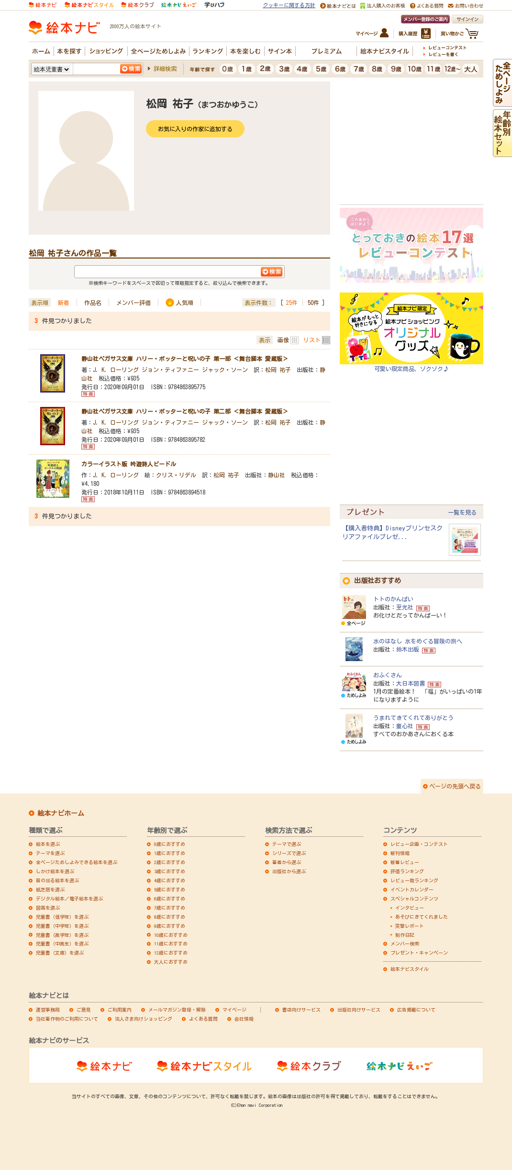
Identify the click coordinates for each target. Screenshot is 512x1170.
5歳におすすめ (169, 889)
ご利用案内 (120, 1009)
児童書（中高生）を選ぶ (62, 943)
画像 (283, 340)
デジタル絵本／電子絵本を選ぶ (69, 898)
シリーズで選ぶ (289, 853)
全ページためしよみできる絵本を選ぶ (76, 862)
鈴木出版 (407, 649)
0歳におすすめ (169, 844)
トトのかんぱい (393, 599)
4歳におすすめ (169, 880)
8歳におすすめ (169, 916)
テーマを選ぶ (50, 853)
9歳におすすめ (169, 925)
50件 (313, 302)
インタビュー (409, 907)
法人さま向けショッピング (143, 1018)
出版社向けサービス (358, 1009)
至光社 (404, 607)
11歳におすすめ (171, 943)
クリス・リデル (176, 475)
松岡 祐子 (278, 369)
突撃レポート (409, 925)
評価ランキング (407, 871)
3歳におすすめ (169, 871)
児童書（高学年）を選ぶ (62, 935)
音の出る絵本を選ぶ (57, 880)
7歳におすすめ (169, 907)
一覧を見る (462, 512)
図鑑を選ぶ (48, 907)
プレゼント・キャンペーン (419, 952)
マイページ (234, 1009)
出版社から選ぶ (289, 871)
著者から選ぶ (286, 862)
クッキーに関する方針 (289, 5)
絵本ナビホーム (60, 813)
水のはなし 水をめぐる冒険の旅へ (417, 641)
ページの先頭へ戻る (455, 786)
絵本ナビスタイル (409, 969)
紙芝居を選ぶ (50, 889)
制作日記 (404, 935)
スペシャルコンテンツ (414, 898)
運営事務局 (48, 1009)
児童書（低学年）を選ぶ (62, 916)
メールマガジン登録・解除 (177, 1009)
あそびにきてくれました (421, 916)
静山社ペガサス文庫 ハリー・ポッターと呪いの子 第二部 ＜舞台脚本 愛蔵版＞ (184, 411)
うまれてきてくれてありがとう (413, 717)
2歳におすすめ (169, 862)
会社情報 (244, 1018)
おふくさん (387, 675)
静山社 (276, 475)
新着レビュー (404, 862)
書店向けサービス (301, 1009)
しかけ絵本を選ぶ (55, 871)
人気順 (184, 302)
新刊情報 (400, 853)
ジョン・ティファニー (170, 369)
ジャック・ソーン (225, 369)
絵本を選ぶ (48, 844)
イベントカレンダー (412, 889)
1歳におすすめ (169, 853)
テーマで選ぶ (286, 844)
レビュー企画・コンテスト (419, 844)
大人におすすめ (171, 961)
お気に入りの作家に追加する (195, 129)
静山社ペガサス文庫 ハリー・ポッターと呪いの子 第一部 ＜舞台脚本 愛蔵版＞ (184, 358)
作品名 (92, 302)
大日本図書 (410, 683)
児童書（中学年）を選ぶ (62, 925)
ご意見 (84, 1009)
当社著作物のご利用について (67, 1018)
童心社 (404, 726)
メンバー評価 (133, 302)
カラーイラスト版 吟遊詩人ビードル (128, 464)
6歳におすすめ (169, 898)
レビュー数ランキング (414, 880)
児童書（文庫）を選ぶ (60, 952)
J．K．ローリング (116, 369)
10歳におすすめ (171, 935)
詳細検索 (165, 68)
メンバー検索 (404, 943)
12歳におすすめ (171, 952)
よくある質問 (203, 1018)
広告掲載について (416, 1009)
